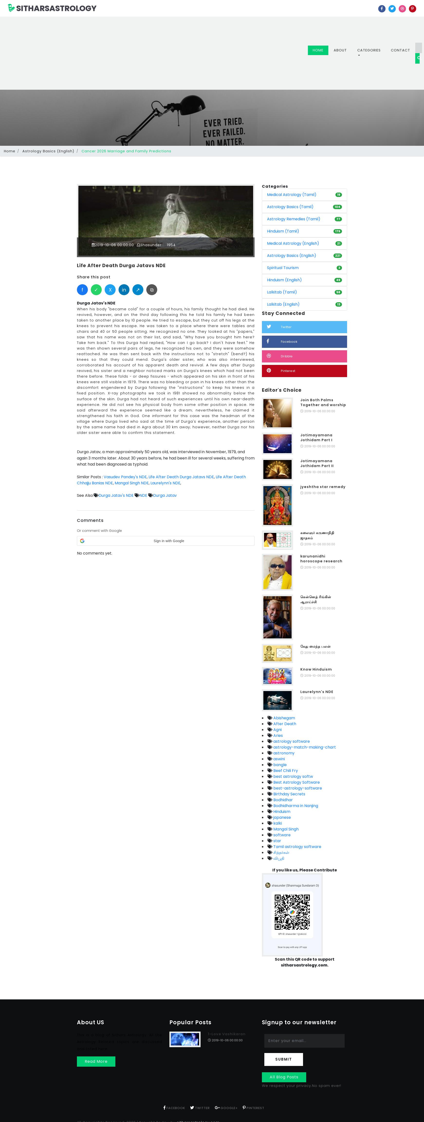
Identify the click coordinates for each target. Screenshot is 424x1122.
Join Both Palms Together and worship (323, 402)
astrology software (291, 741)
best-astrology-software (297, 788)
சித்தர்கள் (280, 852)
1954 (171, 245)
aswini (278, 759)
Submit (283, 1059)
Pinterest (281, 370)
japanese (281, 817)
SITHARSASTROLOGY (52, 8)
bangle (279, 765)
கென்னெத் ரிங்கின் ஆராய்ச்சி (315, 599)
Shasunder (149, 245)
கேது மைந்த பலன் (315, 646)
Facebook (282, 341)
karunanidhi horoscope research (321, 559)
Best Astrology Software (296, 782)
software (281, 835)
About (340, 50)
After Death (284, 724)
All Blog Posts (284, 1077)
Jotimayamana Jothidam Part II (317, 463)
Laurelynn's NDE (165, 483)
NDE (143, 495)
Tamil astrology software (296, 846)
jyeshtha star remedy (323, 486)
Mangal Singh (285, 829)
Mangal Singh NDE (132, 483)
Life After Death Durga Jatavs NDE (122, 265)
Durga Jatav (165, 495)
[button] (166, 541)
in (124, 289)
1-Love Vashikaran (227, 1034)
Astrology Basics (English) (48, 151)
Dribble (280, 356)
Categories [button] (369, 50)
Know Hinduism (316, 669)
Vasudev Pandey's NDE (125, 476)
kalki (277, 823)
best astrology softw (292, 776)
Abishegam (283, 718)
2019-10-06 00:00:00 (113, 245)
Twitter (279, 326)
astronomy (283, 753)
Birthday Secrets (288, 794)
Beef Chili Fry (285, 770)
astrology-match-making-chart (304, 747)
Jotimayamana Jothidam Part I (316, 437)
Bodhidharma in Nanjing (295, 806)
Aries (277, 735)
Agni (277, 729)
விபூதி (278, 858)
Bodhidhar (282, 800)
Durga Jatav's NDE (116, 495)
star (276, 841)
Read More (96, 1061)
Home (320, 50)
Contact (400, 50)
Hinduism (281, 811)
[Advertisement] (162, 53)
